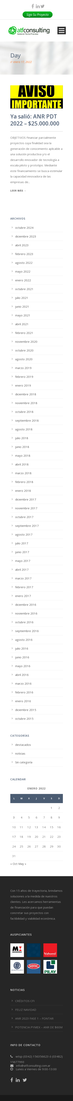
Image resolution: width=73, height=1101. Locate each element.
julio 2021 (21, 298)
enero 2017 (23, 596)
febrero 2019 (24, 377)
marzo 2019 (23, 368)
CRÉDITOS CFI (25, 1001)
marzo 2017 (23, 578)
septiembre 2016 (27, 631)
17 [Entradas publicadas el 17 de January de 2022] (14, 837)
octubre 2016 (24, 622)
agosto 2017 (24, 534)
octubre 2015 (24, 718)
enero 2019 (23, 385)
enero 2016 (23, 701)
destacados (23, 745)
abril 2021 (22, 324)
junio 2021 (22, 306)
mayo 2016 (22, 666)
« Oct (14, 864)
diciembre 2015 (25, 710)
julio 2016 (21, 648)
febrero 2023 (24, 254)
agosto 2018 (24, 429)
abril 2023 (22, 245)
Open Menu (61, 30)
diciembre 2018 (25, 394)
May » (22, 864)
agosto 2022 (24, 263)
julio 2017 (21, 543)
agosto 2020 (24, 359)
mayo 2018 (22, 455)
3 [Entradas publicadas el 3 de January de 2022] (14, 817)
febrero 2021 (24, 333)
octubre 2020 (24, 350)
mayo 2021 (22, 315)
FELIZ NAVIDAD (25, 1010)
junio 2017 (22, 552)
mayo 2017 (22, 561)
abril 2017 (22, 569)
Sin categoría (23, 762)
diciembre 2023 (25, 236)
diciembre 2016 (25, 605)
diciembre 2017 (25, 499)
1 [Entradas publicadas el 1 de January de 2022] (51, 808)
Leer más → (18, 190)
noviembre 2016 (26, 613)
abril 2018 (22, 464)
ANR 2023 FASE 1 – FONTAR (34, 1018)
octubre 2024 (24, 228)
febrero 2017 (24, 587)
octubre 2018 (24, 412)
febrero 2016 (24, 692)
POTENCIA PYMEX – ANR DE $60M (38, 1027)
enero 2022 (23, 280)
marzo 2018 (23, 473)
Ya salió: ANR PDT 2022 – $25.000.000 (34, 120)
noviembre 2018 (26, 403)
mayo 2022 (22, 271)
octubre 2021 (24, 289)
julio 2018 (21, 438)
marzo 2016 (23, 683)
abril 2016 (22, 675)
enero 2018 (23, 491)
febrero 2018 (24, 482)
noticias (20, 753)
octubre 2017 (24, 517)
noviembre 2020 (26, 341)
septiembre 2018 (27, 420)
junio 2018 (22, 447)
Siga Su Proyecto (37, 14)
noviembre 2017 (26, 508)
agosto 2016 (24, 640)
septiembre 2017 (27, 526)
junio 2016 (22, 657)
